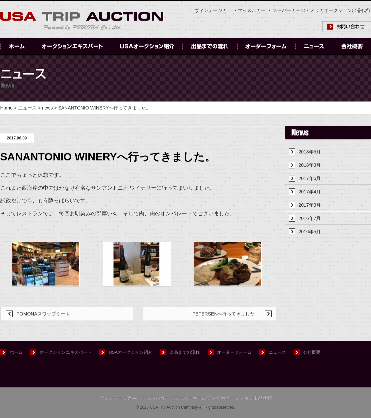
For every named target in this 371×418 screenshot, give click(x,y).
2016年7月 (310, 218)
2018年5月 (310, 151)
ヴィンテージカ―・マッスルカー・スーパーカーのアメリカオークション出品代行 (185, 398)
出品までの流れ (184, 352)
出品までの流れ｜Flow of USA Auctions (210, 46)
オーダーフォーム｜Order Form (266, 46)
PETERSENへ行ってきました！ (225, 313)
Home (6, 107)
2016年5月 (310, 231)
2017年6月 (310, 178)
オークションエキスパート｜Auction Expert (72, 46)
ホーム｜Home (17, 46)
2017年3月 (310, 205)
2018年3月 (310, 165)
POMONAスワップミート (43, 313)
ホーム (16, 352)
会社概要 (311, 352)
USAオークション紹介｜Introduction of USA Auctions (146, 46)
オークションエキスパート (66, 352)
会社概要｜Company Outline (352, 46)
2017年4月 (310, 191)
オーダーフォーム (234, 352)
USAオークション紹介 (130, 352)
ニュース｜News (314, 46)
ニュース (27, 107)
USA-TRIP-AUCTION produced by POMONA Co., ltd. (82, 21)
